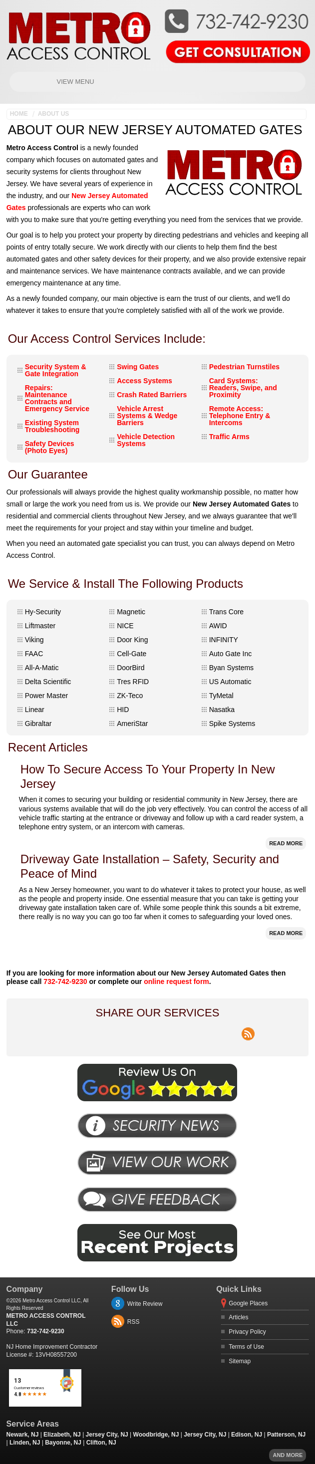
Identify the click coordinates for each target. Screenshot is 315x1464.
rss (248, 1028)
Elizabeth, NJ (62, 1434)
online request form (176, 981)
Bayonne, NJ (63, 1442)
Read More (286, 843)
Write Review (144, 1303)
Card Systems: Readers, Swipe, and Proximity (243, 388)
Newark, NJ (22, 1434)
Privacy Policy (247, 1331)
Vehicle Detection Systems (146, 440)
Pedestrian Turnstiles (244, 367)
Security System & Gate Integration (55, 370)
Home (19, 113)
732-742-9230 (65, 981)
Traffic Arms (229, 437)
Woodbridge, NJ (156, 1434)
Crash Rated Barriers (152, 395)
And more (288, 1455)
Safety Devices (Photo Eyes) (49, 447)
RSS (133, 1321)
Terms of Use (246, 1346)
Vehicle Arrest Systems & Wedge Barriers (147, 416)
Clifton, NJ (101, 1442)
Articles (238, 1317)
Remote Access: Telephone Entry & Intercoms (240, 416)
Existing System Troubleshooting (52, 426)
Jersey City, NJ (107, 1434)
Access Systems (144, 381)
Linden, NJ (24, 1442)
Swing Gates (138, 367)
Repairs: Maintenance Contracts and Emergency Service (57, 398)
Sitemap (240, 1361)
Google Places (248, 1303)
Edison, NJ (246, 1434)
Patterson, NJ (286, 1434)
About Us (53, 113)
